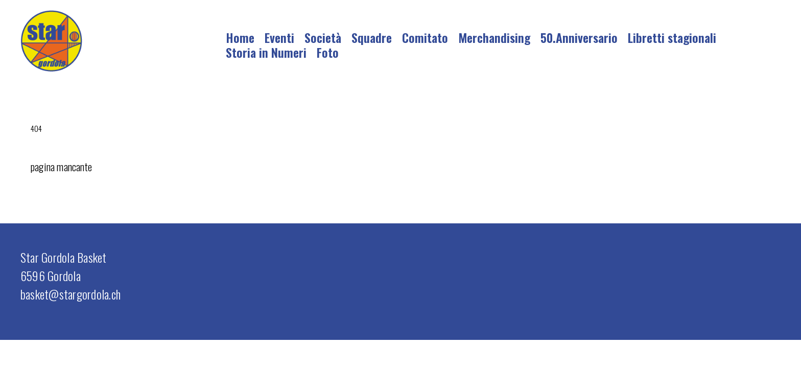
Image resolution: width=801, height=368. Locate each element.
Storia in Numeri (266, 52)
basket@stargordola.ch (70, 294)
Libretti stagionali (672, 37)
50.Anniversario (579, 37)
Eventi (279, 37)
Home (240, 37)
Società (322, 37)
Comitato (425, 37)
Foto (328, 52)
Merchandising (494, 37)
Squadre (371, 37)
